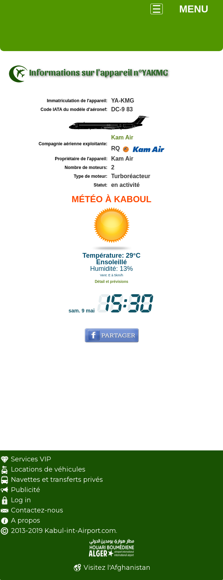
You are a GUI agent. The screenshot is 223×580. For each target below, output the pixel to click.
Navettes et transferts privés (57, 480)
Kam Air (122, 137)
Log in (21, 500)
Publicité (25, 490)
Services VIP (31, 459)
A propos (25, 520)
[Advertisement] (111, 399)
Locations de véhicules (48, 469)
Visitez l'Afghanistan (117, 568)
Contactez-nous (37, 510)
